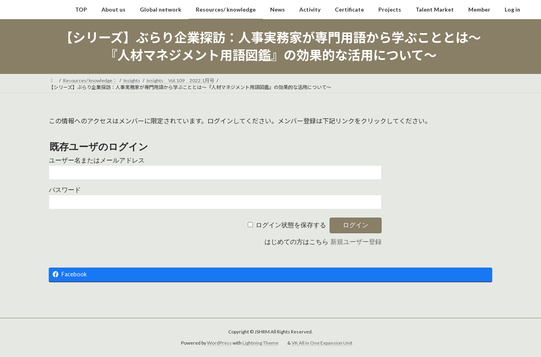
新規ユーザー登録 (356, 241)
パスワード (65, 189)
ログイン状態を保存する (291, 225)
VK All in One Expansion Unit (322, 343)
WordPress (219, 343)
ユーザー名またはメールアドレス (97, 160)
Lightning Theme (260, 343)
